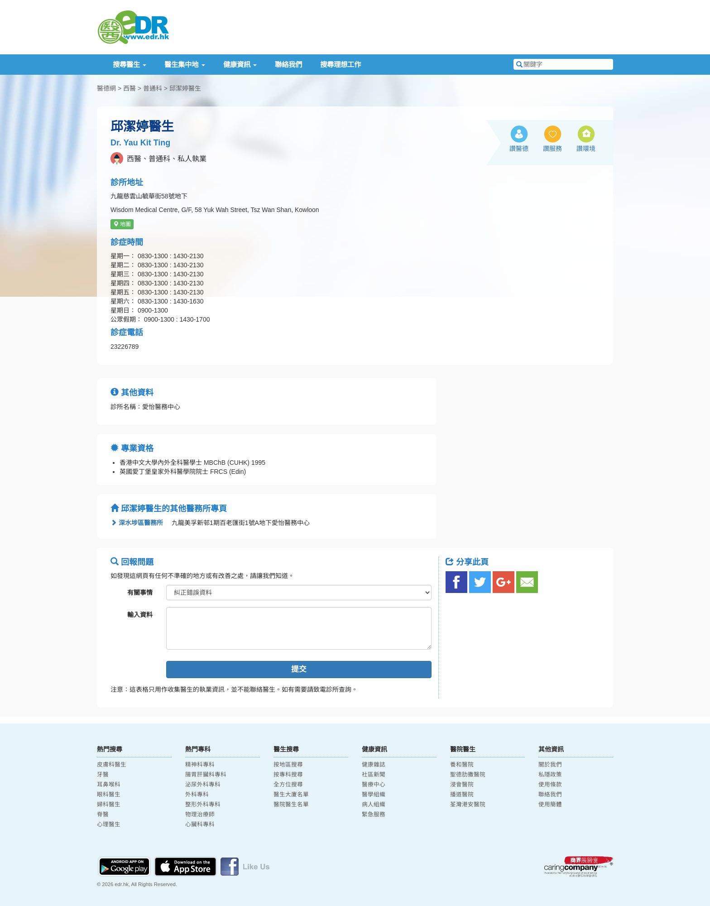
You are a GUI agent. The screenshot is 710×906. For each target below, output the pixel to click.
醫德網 (106, 88)
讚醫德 (518, 148)
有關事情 (140, 592)
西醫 (129, 88)
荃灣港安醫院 (467, 804)
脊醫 (103, 814)
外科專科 (197, 794)
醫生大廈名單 (291, 794)
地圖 (122, 224)
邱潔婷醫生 (185, 88)
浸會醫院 (462, 784)
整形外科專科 (203, 804)
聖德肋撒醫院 (467, 774)
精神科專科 (200, 764)
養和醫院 (462, 764)
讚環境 (585, 148)
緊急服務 (373, 814)
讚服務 (552, 148)
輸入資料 (140, 614)
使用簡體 (550, 804)
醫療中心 (373, 784)
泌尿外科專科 (203, 784)
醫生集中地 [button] (184, 64)
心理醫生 (108, 824)
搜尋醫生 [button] (129, 64)
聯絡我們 (288, 64)
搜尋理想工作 (340, 64)
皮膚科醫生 (111, 764)
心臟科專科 (200, 824)
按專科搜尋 (288, 774)
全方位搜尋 (288, 784)
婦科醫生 (108, 804)
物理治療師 (200, 814)
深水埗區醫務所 (136, 522)
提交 (299, 669)
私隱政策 (550, 774)
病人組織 (373, 804)
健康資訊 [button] (240, 64)
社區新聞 (373, 774)
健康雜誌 (373, 764)
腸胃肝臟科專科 (205, 774)
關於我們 (550, 764)
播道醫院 (462, 794)
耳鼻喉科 (108, 784)
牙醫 (103, 774)
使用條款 (550, 784)
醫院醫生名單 (291, 804)
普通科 (152, 88)
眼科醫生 (108, 794)
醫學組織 (373, 794)
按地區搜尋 (288, 764)
